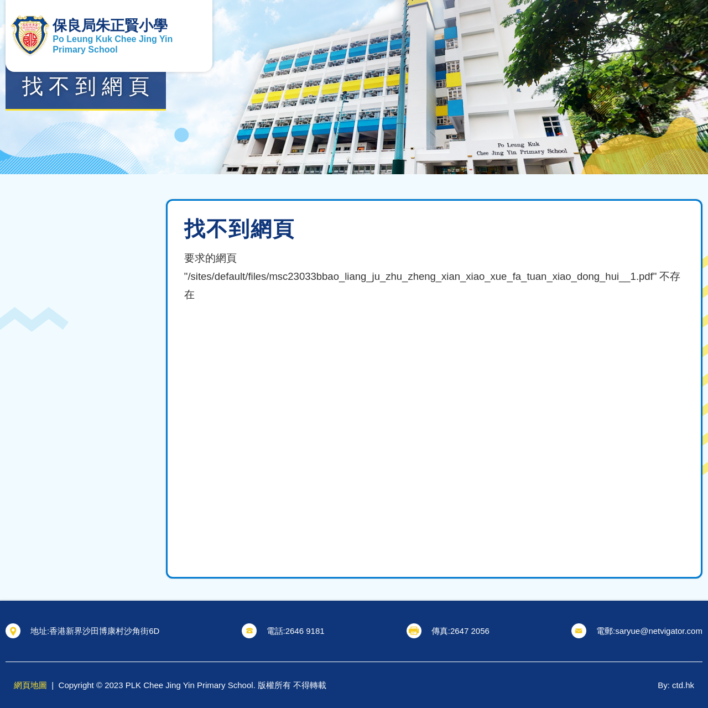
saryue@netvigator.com (658, 631)
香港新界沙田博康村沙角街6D (104, 631)
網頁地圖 (30, 685)
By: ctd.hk (676, 685)
